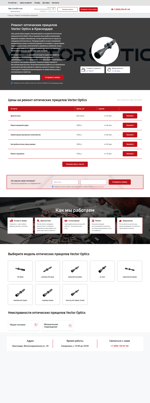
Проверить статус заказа (89, 9)
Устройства (12, 3)
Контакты (55, 3)
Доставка (46, 3)
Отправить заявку (52, 77)
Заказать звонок (67, 9)
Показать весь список (75, 164)
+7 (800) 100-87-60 (120, 346)
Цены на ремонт (26, 3)
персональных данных (57, 83)
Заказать (130, 116)
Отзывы (37, 3)
